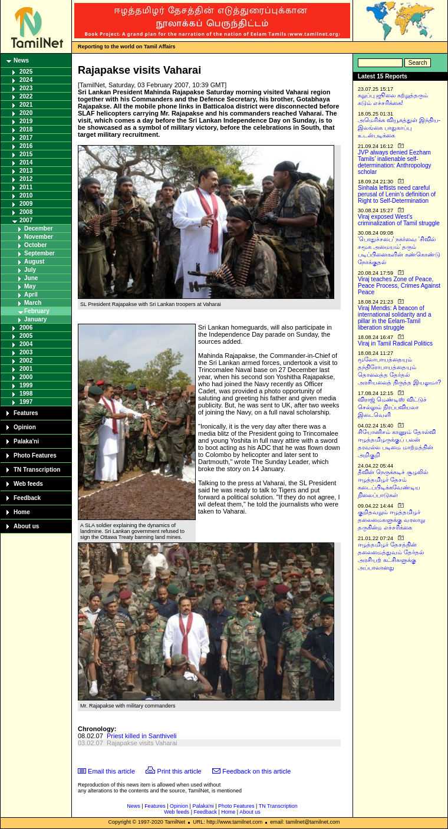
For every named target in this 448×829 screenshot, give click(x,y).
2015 (25, 154)
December (38, 228)
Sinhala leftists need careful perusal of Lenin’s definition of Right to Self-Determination (397, 194)
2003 (25, 352)
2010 (25, 195)
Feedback (27, 498)
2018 (25, 129)
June (31, 278)
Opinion (25, 427)
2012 (25, 179)
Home (22, 512)
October (35, 245)
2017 (25, 137)
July (30, 270)
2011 (25, 187)
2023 (25, 88)
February (37, 311)
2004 (25, 344)
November (38, 236)
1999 (25, 385)
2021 (25, 104)
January (35, 319)
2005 (25, 336)
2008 (25, 212)
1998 (25, 393)
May (29, 286)
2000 (25, 377)
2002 (25, 360)
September (39, 253)
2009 (25, 203)
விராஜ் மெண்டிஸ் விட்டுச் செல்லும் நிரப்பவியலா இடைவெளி (392, 407)
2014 (25, 162)
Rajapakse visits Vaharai (142, 742)
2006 (25, 327)
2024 (25, 80)
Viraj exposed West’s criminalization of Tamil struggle (399, 219)
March (32, 303)
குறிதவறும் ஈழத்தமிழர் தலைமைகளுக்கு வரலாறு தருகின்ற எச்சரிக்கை (391, 520)
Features (26, 413)
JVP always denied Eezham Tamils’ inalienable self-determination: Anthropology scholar (394, 162)
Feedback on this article (256, 771)
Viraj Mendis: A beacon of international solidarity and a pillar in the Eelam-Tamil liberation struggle (394, 318)
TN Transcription (37, 469)
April (31, 294)
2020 (25, 113)
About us (26, 526)
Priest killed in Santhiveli (142, 735)
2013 (25, 170)
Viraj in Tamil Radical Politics (395, 343)
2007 (25, 220)
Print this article (179, 771)
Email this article (111, 771)
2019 (25, 121)
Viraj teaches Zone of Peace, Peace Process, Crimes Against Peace (399, 285)
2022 (25, 96)
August (34, 261)
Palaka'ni (26, 441)
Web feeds (28, 484)
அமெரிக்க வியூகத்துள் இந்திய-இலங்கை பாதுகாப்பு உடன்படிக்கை (399, 128)
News (21, 60)
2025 (25, 71)
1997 (25, 402)
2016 (25, 146)
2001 (25, 369)
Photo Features (35, 455)
